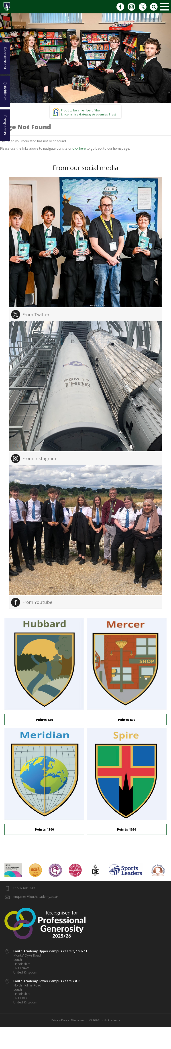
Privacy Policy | (61, 1020)
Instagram (131, 6)
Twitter (143, 6)
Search (154, 6)
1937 (6, 6)
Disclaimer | (79, 1020)
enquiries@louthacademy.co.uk (35, 896)
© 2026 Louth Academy (104, 1020)
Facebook (120, 6)
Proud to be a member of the (88, 112)
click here (79, 148)
